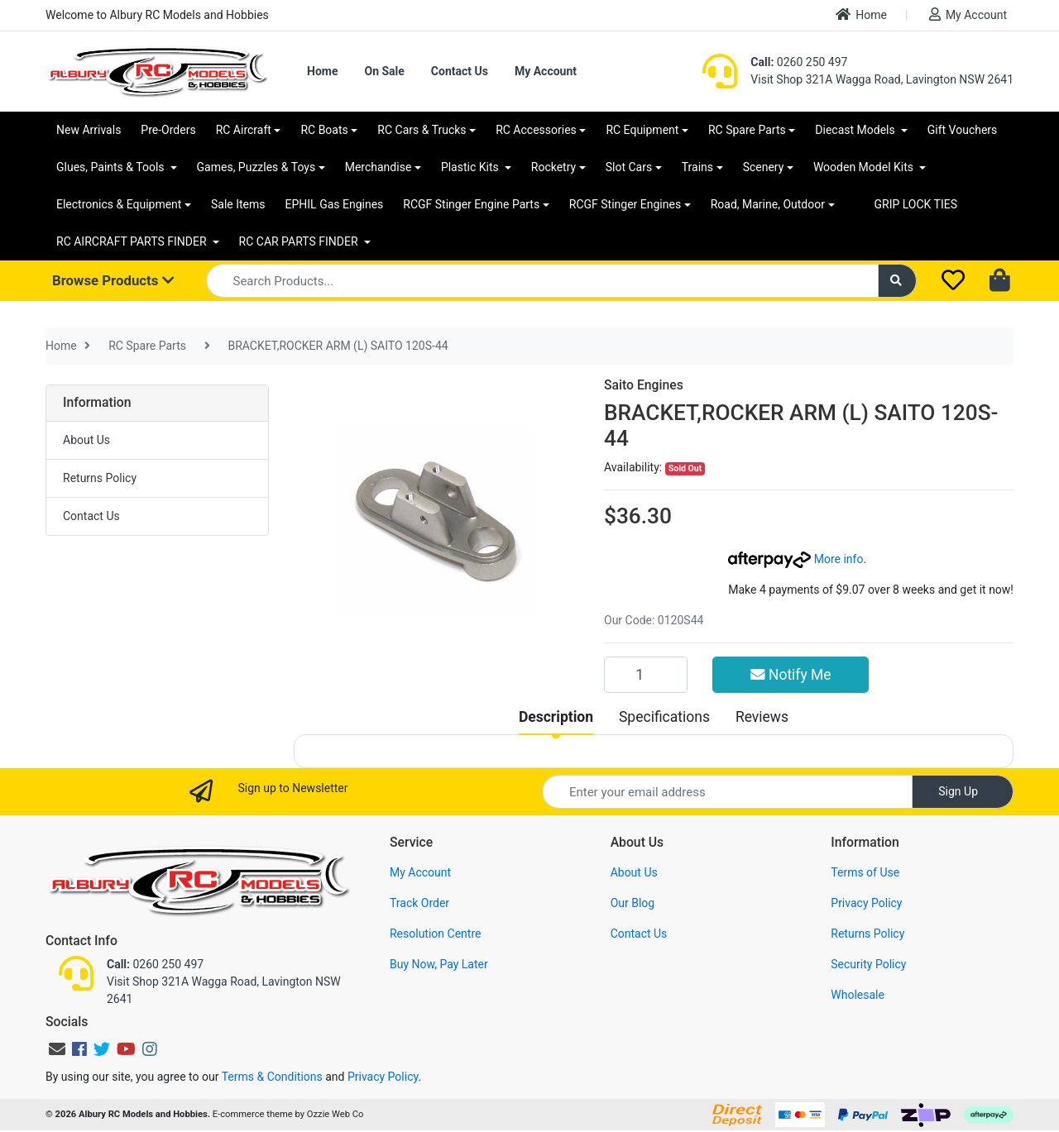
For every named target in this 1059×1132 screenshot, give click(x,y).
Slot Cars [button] (629, 167)
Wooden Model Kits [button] (865, 167)
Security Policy (868, 964)
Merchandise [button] (378, 167)
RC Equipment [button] (642, 129)
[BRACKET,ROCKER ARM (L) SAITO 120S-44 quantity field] (646, 675)
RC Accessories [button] (536, 129)
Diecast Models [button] (856, 129)
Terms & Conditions (272, 1076)
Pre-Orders (168, 129)
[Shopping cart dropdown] (1001, 281)
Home (861, 14)
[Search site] (898, 281)
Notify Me (790, 674)
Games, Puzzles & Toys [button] (256, 167)
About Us (86, 440)
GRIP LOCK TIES (916, 204)
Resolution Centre (435, 933)
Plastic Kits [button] (471, 167)
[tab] (556, 717)
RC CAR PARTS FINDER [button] (300, 241)
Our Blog (633, 903)
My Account (968, 14)
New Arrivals (88, 129)
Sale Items (238, 204)
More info (795, 559)
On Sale (384, 71)
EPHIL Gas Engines (334, 204)
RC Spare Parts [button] (747, 129)
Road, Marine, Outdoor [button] (768, 204)
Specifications (664, 717)
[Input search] (542, 281)
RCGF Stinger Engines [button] (625, 204)
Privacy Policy (866, 903)
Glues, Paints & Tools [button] (111, 167)
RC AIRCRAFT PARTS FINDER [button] (132, 241)
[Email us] (57, 1049)
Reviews (762, 717)
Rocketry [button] (553, 167)
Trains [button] (697, 167)
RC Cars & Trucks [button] (421, 129)
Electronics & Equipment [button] (118, 204)
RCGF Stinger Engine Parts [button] (471, 204)
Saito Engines (643, 385)
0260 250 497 (798, 62)
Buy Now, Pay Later (439, 964)
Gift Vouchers (962, 129)
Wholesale (857, 994)
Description (556, 717)
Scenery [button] (763, 167)
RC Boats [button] (323, 129)
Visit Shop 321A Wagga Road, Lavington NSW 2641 (881, 79)
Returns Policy (100, 478)
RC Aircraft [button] (243, 129)
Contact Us (459, 71)
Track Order (419, 903)
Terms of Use (865, 872)
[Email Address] (727, 792)
